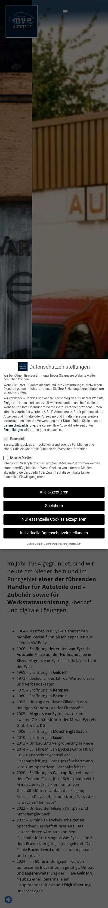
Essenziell (15, 439)
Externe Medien (19, 457)
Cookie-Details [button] (34, 543)
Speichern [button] (54, 505)
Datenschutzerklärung (19, 425)
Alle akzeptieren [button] (54, 492)
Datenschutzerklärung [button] (56, 543)
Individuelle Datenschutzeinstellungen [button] (54, 533)
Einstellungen (13, 430)
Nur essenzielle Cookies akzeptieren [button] (54, 519)
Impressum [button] (75, 543)
